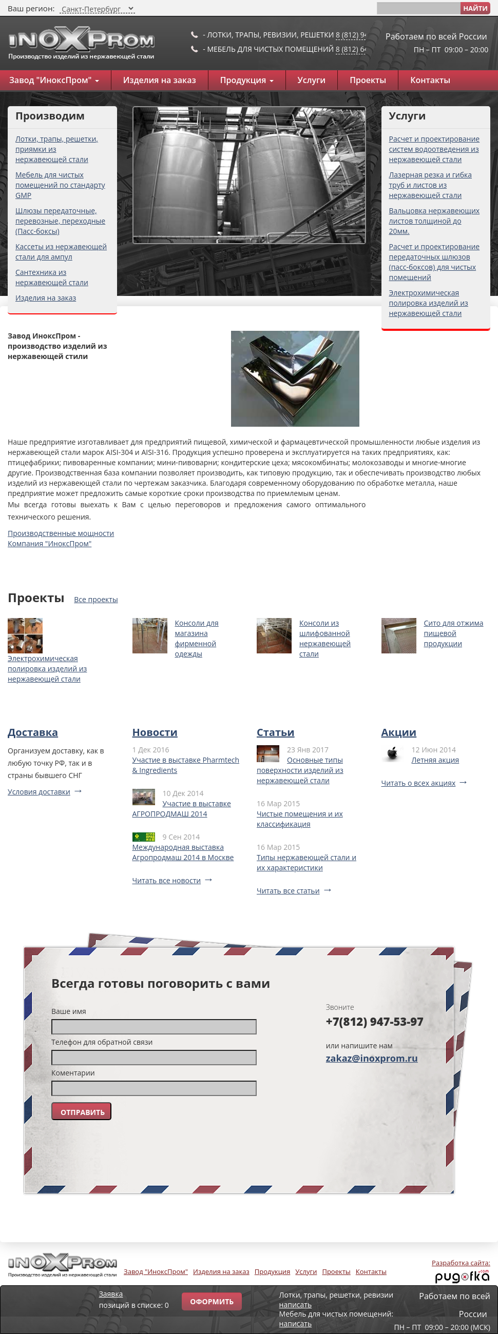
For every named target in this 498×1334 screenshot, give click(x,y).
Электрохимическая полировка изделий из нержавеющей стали (428, 303)
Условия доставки (39, 792)
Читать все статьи (288, 890)
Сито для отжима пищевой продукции (454, 633)
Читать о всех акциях (418, 783)
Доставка (33, 732)
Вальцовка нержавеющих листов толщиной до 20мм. (434, 221)
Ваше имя (68, 1011)
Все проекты (96, 599)
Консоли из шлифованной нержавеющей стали (325, 638)
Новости (155, 732)
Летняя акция (435, 760)
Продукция (247, 80)
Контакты (430, 80)
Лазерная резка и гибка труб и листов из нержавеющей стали (430, 185)
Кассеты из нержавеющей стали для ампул (61, 252)
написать (295, 1304)
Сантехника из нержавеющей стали (51, 277)
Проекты (368, 80)
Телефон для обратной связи (102, 1042)
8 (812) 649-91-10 (365, 49)
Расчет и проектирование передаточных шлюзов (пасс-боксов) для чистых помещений (434, 262)
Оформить (212, 1301)
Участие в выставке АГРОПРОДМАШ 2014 (181, 809)
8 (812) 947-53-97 (365, 34)
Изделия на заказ (159, 80)
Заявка (111, 1294)
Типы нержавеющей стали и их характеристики (306, 862)
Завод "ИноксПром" (156, 1271)
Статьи (276, 732)
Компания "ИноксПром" (49, 543)
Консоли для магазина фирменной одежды (197, 638)
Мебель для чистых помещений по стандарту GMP (60, 185)
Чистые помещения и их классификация (300, 819)
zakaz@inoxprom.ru (372, 1058)
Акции (399, 732)
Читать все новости (166, 880)
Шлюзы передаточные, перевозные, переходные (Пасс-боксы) (60, 221)
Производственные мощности (61, 533)
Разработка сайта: (461, 1262)
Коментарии (73, 1073)
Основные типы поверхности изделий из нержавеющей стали (300, 770)
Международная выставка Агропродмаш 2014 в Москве (183, 852)
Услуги (312, 80)
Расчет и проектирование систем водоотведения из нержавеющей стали (434, 149)
